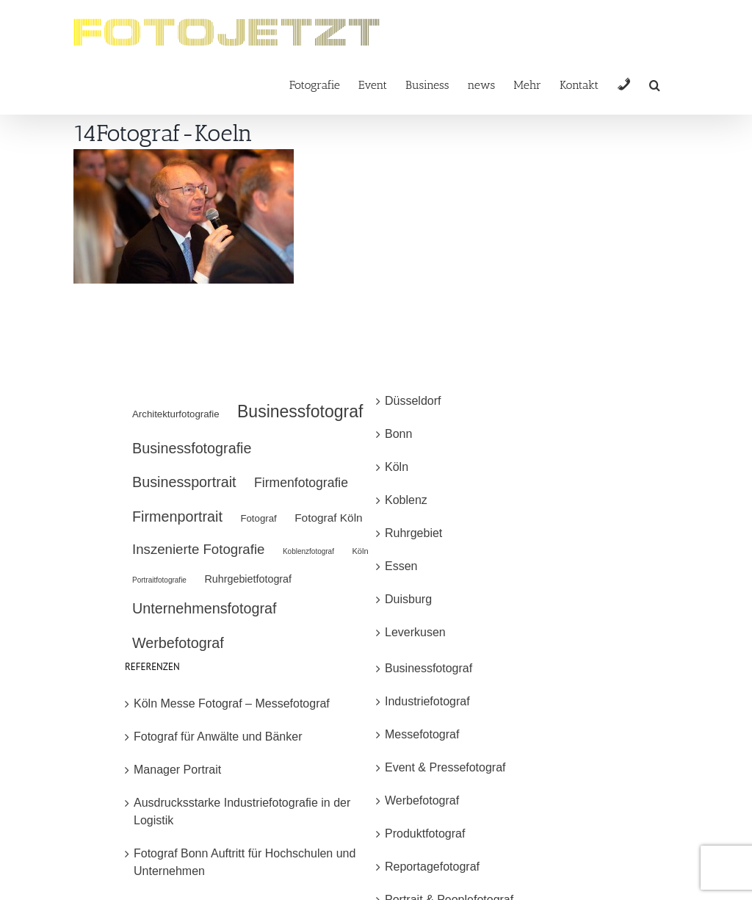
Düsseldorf (413, 401)
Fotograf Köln (328, 517)
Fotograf (258, 518)
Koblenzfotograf (308, 551)
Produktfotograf (425, 833)
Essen (401, 566)
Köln (360, 551)
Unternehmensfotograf (204, 608)
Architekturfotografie (176, 414)
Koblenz (406, 500)
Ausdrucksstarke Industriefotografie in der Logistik (242, 811)
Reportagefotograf (432, 866)
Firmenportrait (177, 516)
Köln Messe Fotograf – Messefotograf (232, 703)
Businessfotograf (300, 411)
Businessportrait (184, 482)
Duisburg (408, 599)
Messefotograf (422, 734)
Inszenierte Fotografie (198, 549)
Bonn (398, 434)
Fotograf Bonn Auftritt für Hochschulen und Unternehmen (244, 862)
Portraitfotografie (159, 580)
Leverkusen (415, 632)
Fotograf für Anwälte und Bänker (218, 736)
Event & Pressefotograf (445, 767)
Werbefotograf (178, 643)
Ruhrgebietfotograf (248, 579)
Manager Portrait (177, 769)
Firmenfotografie (301, 482)
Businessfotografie (191, 448)
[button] (654, 84)
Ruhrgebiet (413, 533)
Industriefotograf (427, 701)
